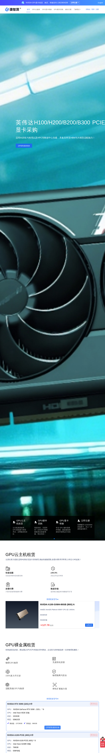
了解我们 (77, 9)
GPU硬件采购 (58, 9)
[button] (50, 538)
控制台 (88, 9)
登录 (93, 9)
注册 (97, 9)
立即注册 (75, 3)
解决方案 (68, 9)
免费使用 (89, 625)
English (100, 3)
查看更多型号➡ (52, 599)
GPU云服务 (36, 9)
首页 (28, 9)
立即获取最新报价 (24, 146)
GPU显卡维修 (47, 9)
